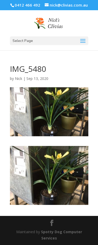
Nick (18, 78)
